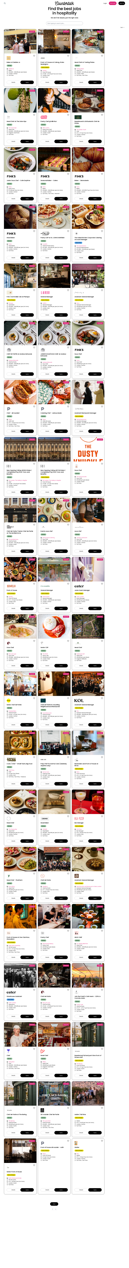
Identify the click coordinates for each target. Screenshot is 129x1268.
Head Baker (11, 238)
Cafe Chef (11, 421)
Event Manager (81, 598)
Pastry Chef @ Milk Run (49, 121)
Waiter (78, 1121)
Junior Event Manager (82, 590)
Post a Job (112, 3)
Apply (27, 82)
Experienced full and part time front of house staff (88, 1056)
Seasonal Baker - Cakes (49, 180)
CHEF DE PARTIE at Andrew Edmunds (19, 354)
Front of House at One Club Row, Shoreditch (18, 938)
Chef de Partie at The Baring (16, 1114)
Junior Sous (12, 188)
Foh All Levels (12, 947)
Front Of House (47, 72)
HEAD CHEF (78, 937)
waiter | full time (80, 1114)
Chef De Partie (12, 362)
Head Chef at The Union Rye (16, 121)
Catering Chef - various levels (51, 413)
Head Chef (79, 70)
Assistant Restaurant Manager (85, 413)
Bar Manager (79, 823)
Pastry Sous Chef (47, 129)
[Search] (5, 3)
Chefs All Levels (47, 421)
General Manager (47, 297)
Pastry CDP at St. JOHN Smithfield (52, 238)
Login (105, 3)
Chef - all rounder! (13, 413)
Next (54, 1204)
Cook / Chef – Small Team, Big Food (19, 764)
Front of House (45, 67)
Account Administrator (83, 247)
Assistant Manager (82, 421)
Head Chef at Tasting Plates (84, 62)
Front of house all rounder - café (52, 1147)
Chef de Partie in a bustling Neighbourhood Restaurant (50, 706)
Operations (12, 1004)
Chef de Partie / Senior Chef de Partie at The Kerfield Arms (20, 532)
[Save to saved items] (34, 56)
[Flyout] (11, 69)
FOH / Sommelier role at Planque (18, 297)
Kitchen (9, 65)
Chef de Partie (46, 880)
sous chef (78, 531)
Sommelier (11, 305)
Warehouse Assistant (14, 996)
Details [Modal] (13, 82)
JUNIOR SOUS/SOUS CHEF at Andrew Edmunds (53, 355)
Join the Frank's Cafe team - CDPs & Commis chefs (87, 997)
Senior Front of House (14, 1172)
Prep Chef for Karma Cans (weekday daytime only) (54, 765)
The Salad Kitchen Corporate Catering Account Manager (88, 238)
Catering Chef (46, 773)
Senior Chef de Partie (14, 705)
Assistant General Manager (84, 297)
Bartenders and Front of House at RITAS (86, 765)
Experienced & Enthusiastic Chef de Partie (87, 122)
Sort (123, 27)
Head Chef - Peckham (14, 880)
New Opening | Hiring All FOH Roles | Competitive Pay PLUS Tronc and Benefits (53, 472)
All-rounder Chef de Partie (50, 1114)
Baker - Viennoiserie (82, 180)
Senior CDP (44, 647)
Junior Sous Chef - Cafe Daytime (18, 180)
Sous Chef (45, 364)
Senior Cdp (45, 655)
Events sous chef (46, 531)
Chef (78, 131)
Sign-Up (122, 3)
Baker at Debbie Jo (13, 62)
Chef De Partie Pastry (48, 245)
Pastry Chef (45, 937)
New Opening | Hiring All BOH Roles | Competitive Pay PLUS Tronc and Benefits (19, 472)
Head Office (78, 242)
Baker (10, 70)
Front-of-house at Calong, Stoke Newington (52, 63)
